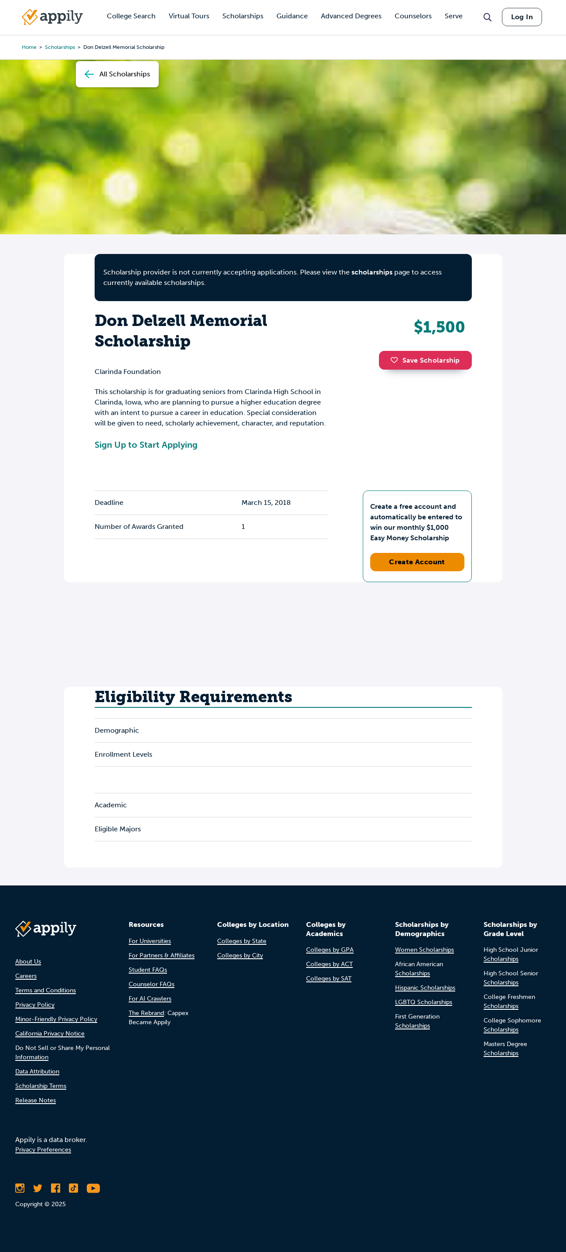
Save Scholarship (425, 360)
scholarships (371, 272)
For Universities (150, 941)
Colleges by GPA (330, 950)
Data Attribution (37, 1071)
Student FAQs (148, 970)
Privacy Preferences (43, 1149)
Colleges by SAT (328, 978)
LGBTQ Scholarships (423, 1002)
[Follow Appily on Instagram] (19, 1188)
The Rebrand (146, 1013)
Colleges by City (240, 955)
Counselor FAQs (151, 984)
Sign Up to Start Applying (146, 444)
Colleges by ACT (329, 964)
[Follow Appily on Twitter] (37, 1188)
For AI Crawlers (150, 998)
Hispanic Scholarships (425, 987)
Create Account (417, 562)
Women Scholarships (424, 950)
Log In (522, 17)
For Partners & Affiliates (161, 955)
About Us (28, 961)
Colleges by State (241, 941)
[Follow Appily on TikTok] (73, 1188)
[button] (396, 360)
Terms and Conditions (45, 990)
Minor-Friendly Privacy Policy (56, 1019)
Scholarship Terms (40, 1086)
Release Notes (35, 1100)
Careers (26, 976)
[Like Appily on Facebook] (55, 1188)
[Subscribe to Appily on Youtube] (93, 1188)
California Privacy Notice (50, 1033)
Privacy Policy (35, 1004)
